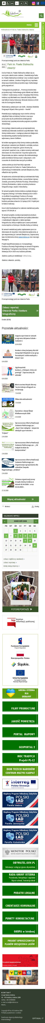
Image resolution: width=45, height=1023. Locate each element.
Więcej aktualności (16, 499)
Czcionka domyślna (17, 3)
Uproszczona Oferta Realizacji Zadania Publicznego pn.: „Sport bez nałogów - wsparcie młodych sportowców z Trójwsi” (20, 428)
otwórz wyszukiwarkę (41, 15)
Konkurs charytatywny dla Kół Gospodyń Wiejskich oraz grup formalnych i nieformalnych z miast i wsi (27, 354)
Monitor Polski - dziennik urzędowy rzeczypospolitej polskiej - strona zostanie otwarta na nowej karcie (20, 847)
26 (34, 545)
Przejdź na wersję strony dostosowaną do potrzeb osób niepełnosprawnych (8, 3)
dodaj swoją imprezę (11, 566)
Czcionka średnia (21, 3)
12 (34, 536)
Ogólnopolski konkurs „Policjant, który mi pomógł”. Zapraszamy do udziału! (26, 371)
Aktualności (6, 30)
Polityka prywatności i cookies (11, 1013)
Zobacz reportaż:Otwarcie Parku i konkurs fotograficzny (14, 311)
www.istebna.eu (24, 237)
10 (25, 536)
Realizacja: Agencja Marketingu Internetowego (12, 1018)
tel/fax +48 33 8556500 (8, 1000)
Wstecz (7, 506)
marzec (4, 521)
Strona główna (4, 3)
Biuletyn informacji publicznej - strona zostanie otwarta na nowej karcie (20, 615)
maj (36, 521)
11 (30, 536)
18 (30, 541)
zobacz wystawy (10, 562)
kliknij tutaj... (27, 256)
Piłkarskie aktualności (23, 399)
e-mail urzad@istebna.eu (9, 1002)
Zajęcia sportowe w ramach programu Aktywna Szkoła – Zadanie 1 (26, 338)
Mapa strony (12, 3)
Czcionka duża (26, 3)
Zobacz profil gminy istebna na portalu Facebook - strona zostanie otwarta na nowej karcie (37, 3)
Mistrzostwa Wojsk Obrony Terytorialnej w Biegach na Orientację (25, 387)
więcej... (3, 1005)
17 (25, 541)
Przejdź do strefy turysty (43, 36)
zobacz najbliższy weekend (13, 559)
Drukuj (37, 506)
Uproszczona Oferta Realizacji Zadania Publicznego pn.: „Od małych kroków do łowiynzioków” (27, 446)
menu (29, 24)
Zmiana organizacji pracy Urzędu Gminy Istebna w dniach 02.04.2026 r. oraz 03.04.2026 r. (25, 483)
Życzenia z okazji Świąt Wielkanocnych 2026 (24, 412)
